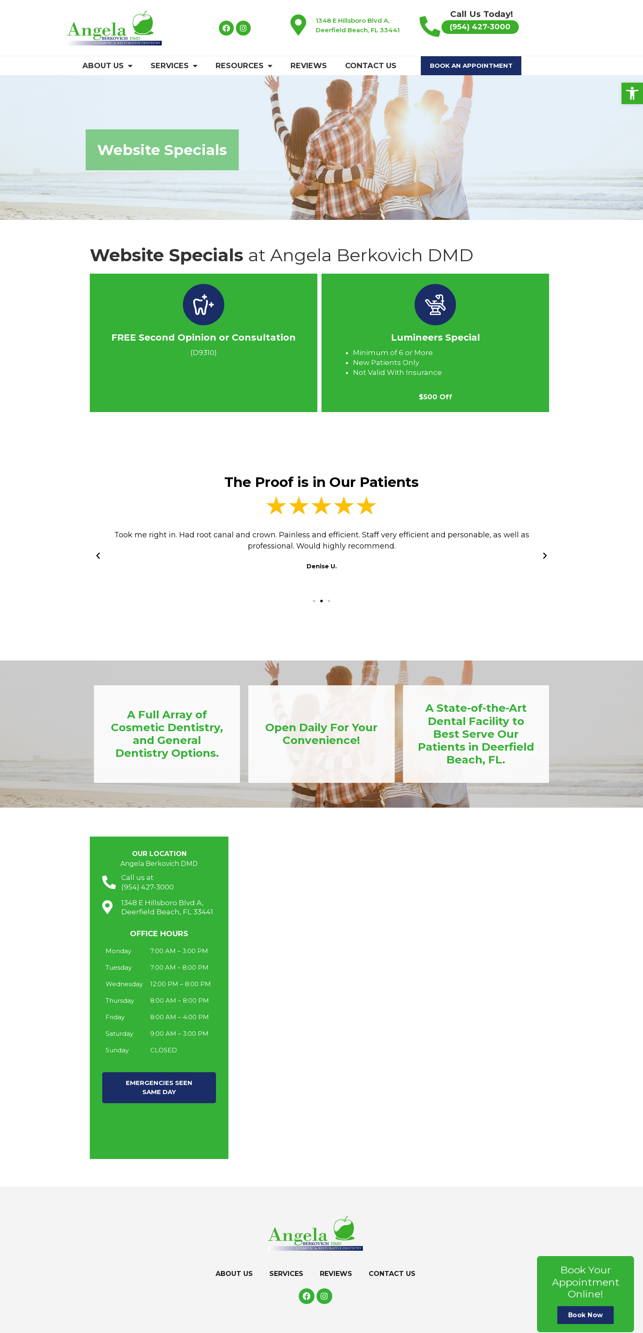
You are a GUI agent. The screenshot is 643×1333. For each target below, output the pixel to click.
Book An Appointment (471, 65)
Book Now (585, 1315)
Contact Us (370, 65)
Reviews (308, 65)
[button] (632, 93)
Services (174, 66)
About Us (107, 66)
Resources (244, 66)
